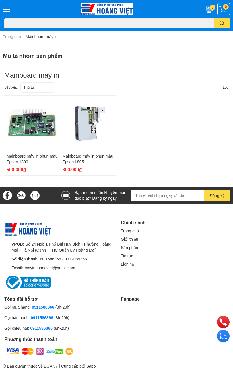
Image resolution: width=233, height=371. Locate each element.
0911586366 (50, 258)
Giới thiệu (129, 239)
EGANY (51, 366)
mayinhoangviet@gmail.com (50, 267)
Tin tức (127, 255)
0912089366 (76, 258)
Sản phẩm (130, 247)
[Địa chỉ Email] (180, 195)
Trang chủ (130, 230)
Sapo (91, 366)
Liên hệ (127, 264)
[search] (222, 23)
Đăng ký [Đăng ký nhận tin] (217, 195)
